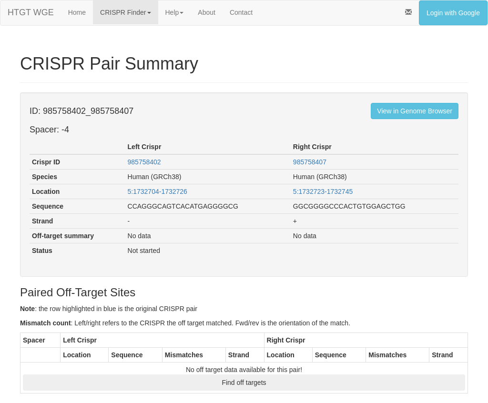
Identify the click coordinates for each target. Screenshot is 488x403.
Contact (241, 12)
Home (77, 12)
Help (174, 12)
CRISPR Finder (125, 12)
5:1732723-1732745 (323, 191)
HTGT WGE (31, 12)
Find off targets (244, 382)
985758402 (144, 162)
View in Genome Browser (414, 111)
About (206, 12)
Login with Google (453, 13)
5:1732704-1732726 (157, 191)
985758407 (309, 162)
